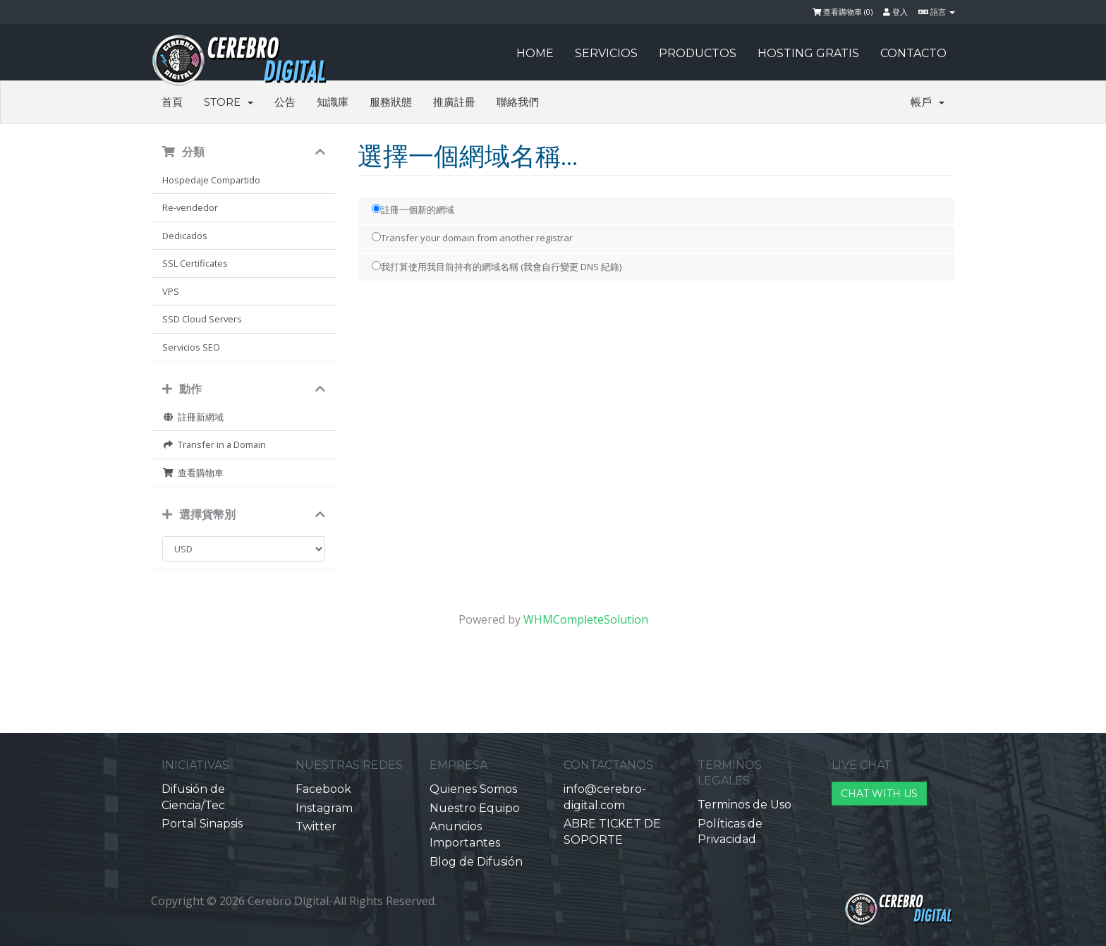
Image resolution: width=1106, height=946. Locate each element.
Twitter (316, 826)
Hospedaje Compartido (211, 180)
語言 (936, 11)
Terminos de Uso (744, 804)
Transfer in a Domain (214, 444)
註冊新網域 (193, 417)
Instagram (324, 808)
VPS (170, 291)
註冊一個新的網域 (413, 209)
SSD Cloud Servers (202, 319)
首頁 (172, 102)
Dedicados (184, 235)
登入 (895, 11)
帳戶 (927, 102)
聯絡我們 (518, 102)
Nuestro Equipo (475, 808)
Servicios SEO (191, 347)
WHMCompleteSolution (585, 619)
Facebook (323, 789)
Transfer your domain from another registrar (472, 237)
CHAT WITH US (879, 793)
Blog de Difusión (476, 861)
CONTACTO (913, 53)
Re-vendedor (190, 207)
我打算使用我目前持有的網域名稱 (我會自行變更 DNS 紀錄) (496, 266)
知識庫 (332, 102)
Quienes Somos (473, 789)
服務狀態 (391, 102)
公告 (285, 102)
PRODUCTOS (697, 53)
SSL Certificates (195, 263)
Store (228, 102)
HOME (535, 53)
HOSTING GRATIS (808, 53)
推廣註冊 (454, 102)
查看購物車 (193, 472)
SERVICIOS (606, 53)
